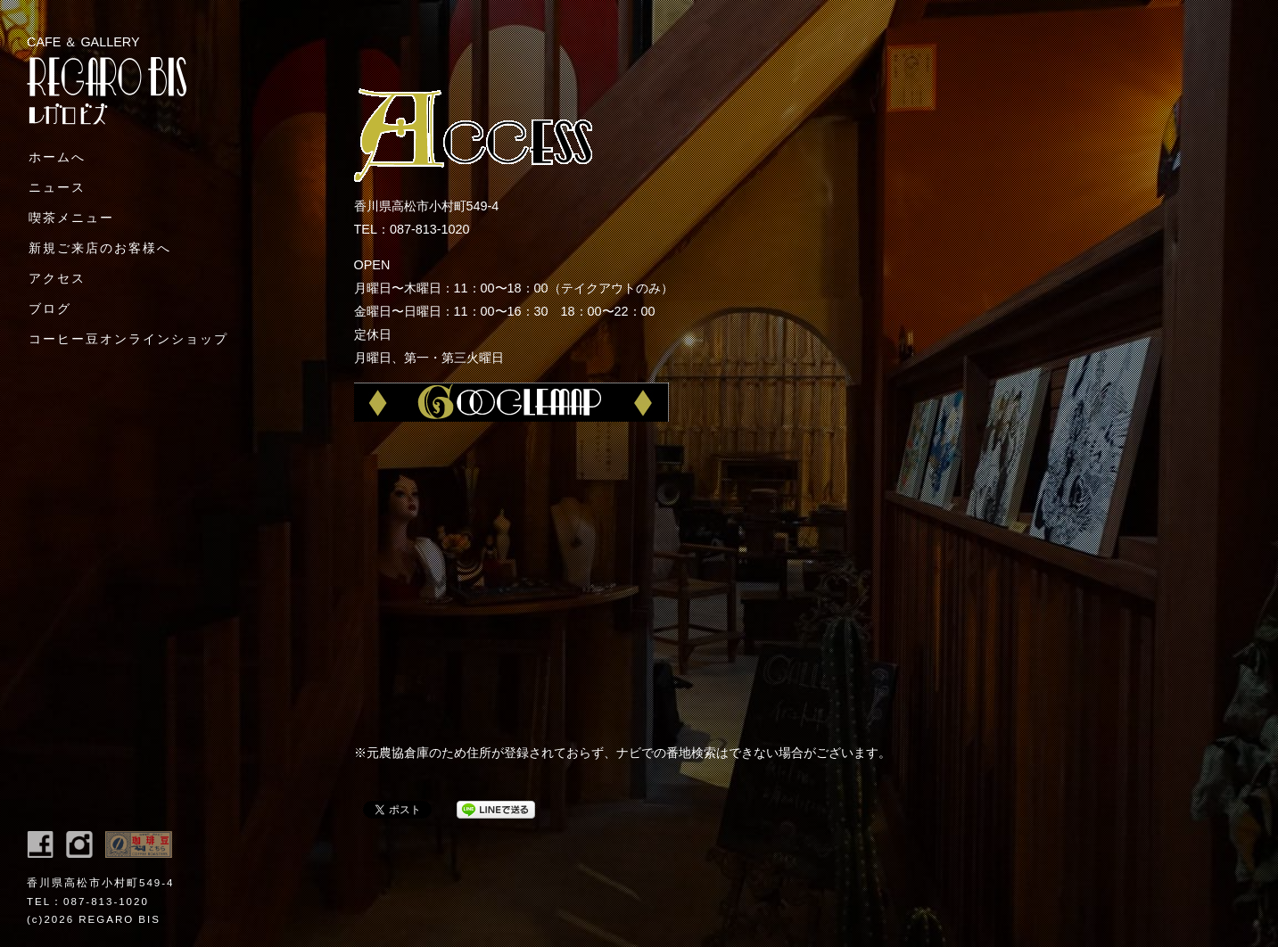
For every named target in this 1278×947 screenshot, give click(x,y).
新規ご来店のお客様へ (100, 248)
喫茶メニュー (71, 217)
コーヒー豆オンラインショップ (128, 339)
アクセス (57, 278)
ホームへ (57, 157)
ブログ (50, 308)
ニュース (57, 187)
